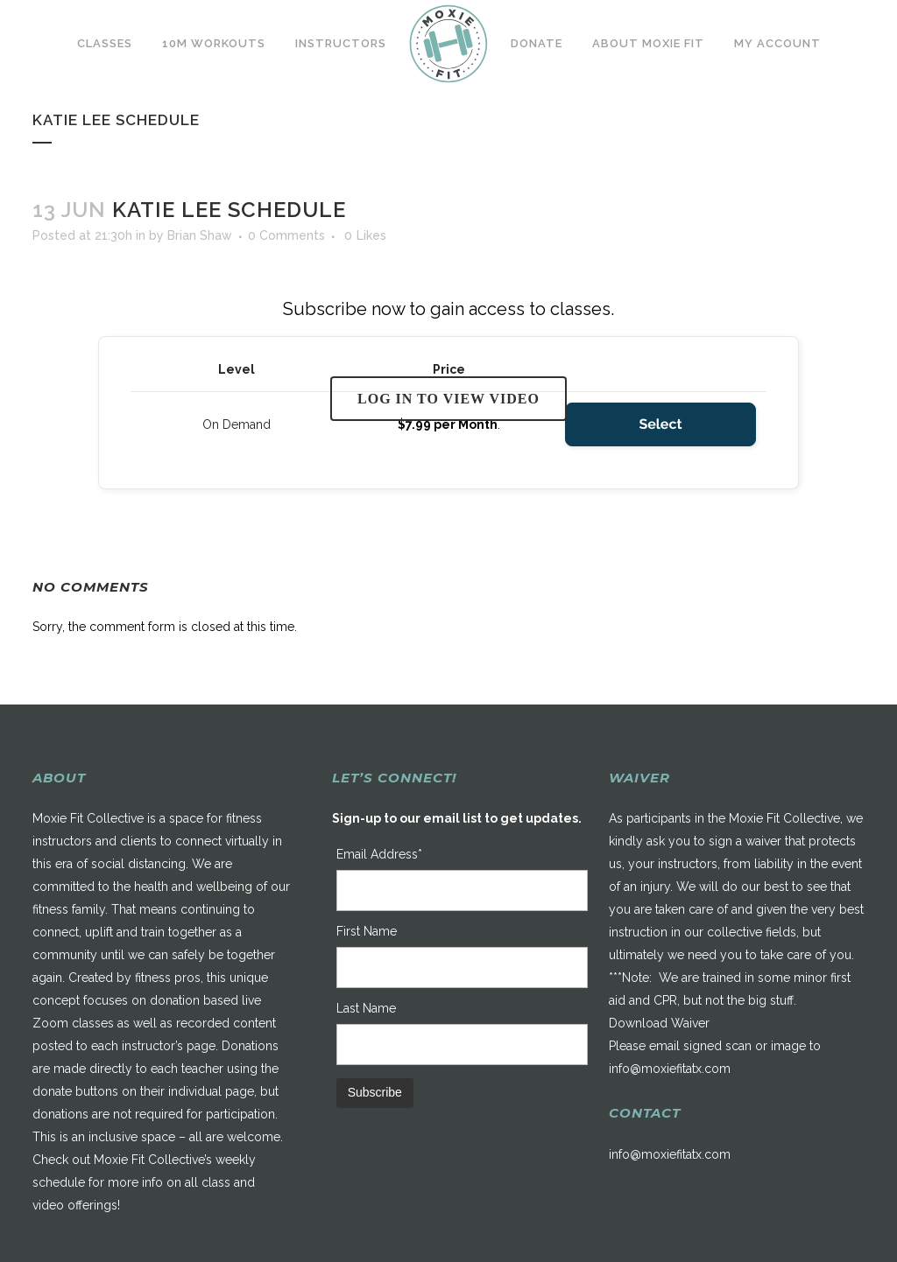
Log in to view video (448, 398)
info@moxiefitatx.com (670, 1069)
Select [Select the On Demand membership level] (660, 424)
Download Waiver (659, 1023)
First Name (366, 931)
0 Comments (286, 235)
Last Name (366, 1008)
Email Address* (379, 854)
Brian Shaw (199, 235)
